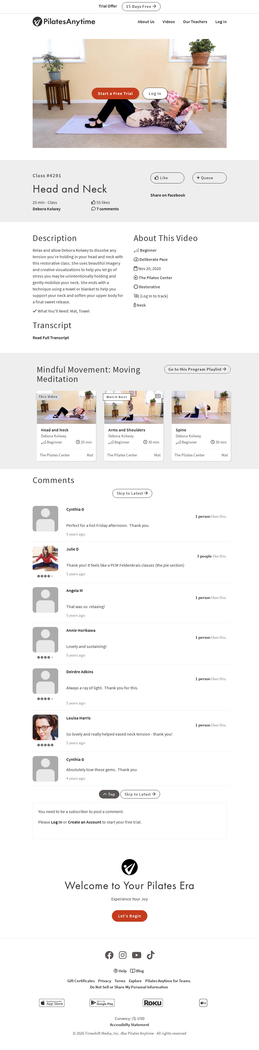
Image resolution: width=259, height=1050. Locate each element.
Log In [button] (155, 93)
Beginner (148, 250)
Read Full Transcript (51, 337)
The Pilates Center (155, 277)
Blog (137, 970)
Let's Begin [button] (129, 915)
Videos (169, 21)
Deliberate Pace (153, 259)
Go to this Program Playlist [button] (197, 369)
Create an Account (84, 822)
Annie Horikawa (80, 630)
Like (161, 177)
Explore (135, 980)
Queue (205, 177)
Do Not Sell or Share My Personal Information (129, 986)
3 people (204, 556)
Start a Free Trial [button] (115, 93)
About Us (146, 21)
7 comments (107, 208)
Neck (141, 305)
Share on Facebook (167, 195)
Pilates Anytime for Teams (167, 980)
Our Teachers (195, 21)
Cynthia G (75, 509)
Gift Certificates (81, 980)
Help (120, 970)
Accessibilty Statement (129, 1024)
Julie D (72, 549)
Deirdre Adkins (79, 671)
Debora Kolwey (47, 208)
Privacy (104, 980)
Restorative (149, 286)
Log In (221, 21)
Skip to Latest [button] (132, 493)
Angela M (74, 590)
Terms (120, 980)
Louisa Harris (78, 718)
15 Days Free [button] (141, 6)
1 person (202, 516)
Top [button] (109, 794)
